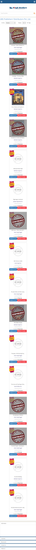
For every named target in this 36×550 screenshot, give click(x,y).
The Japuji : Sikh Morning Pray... (18, 353)
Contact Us (3, 545)
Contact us (3, 534)
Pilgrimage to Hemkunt (18, 199)
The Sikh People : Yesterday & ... (18, 446)
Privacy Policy (4, 529)
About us (3, 533)
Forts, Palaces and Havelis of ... (18, 107)
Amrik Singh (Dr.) (18, 263)
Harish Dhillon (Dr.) (18, 386)
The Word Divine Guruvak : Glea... (18, 507)
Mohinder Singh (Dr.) (18, 78)
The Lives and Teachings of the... (18, 384)
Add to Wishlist (22, 53)
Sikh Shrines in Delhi (18, 261)
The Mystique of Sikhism (18, 415)
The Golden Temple (18, 322)
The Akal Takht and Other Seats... (18, 292)
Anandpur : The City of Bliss (18, 76)
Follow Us (3, 548)
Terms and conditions (5, 531)
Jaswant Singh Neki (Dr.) (18, 201)
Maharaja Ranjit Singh (18, 168)
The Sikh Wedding (18, 476)
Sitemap (3, 527)
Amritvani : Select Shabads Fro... (18, 45)
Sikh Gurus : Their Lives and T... (17, 230)
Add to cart (13, 53)
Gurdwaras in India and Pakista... (18, 137)
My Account (3, 542)
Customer (3, 538)
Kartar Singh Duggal (18, 47)
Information (3, 523)
